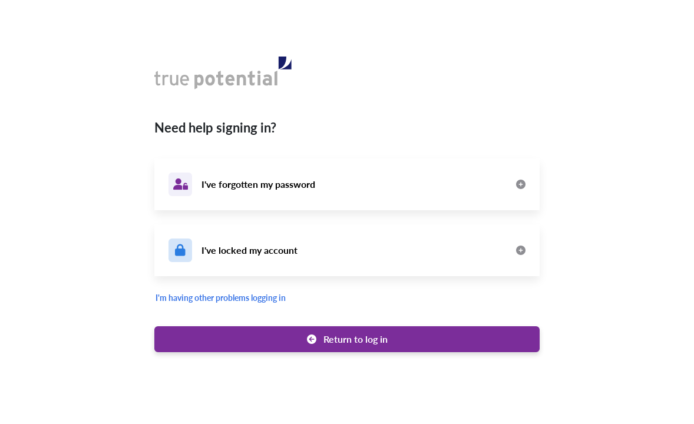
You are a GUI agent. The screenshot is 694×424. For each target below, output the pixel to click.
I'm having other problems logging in (221, 298)
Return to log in (347, 338)
